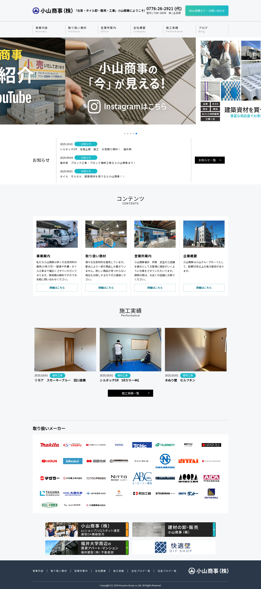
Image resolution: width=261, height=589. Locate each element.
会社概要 (139, 29)
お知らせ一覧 (207, 160)
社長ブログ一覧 (167, 571)
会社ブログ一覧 (140, 571)
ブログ (203, 29)
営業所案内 (108, 29)
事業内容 (42, 29)
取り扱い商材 (77, 29)
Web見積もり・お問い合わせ (207, 11)
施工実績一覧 (130, 393)
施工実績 (174, 29)
